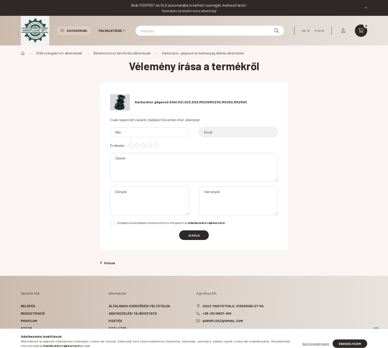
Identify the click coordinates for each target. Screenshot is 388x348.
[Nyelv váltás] (304, 30)
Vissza (107, 263)
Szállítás (117, 328)
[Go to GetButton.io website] (376, 343)
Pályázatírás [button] (110, 30)
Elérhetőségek (122, 335)
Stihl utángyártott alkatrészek (59, 53)
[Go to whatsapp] (376, 333)
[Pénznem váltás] (318, 30)
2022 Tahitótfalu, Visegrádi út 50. (233, 306)
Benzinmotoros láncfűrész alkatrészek (122, 53)
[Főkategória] (23, 53)
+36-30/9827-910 (216, 313)
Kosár (26, 328)
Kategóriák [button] (73, 30)
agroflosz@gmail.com (222, 321)
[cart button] (361, 30)
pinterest (207, 333)
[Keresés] (210, 31)
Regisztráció (33, 313)
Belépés (28, 306)
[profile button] (343, 30)
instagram (217, 333)
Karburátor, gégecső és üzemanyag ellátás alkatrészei (203, 53)
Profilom (29, 321)
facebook (197, 333)
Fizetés (115, 321)
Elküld (194, 235)
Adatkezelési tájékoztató (133, 313)
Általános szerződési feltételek (139, 306)
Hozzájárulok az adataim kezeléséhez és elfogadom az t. (171, 222)
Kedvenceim (31, 335)
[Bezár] (366, 8)
